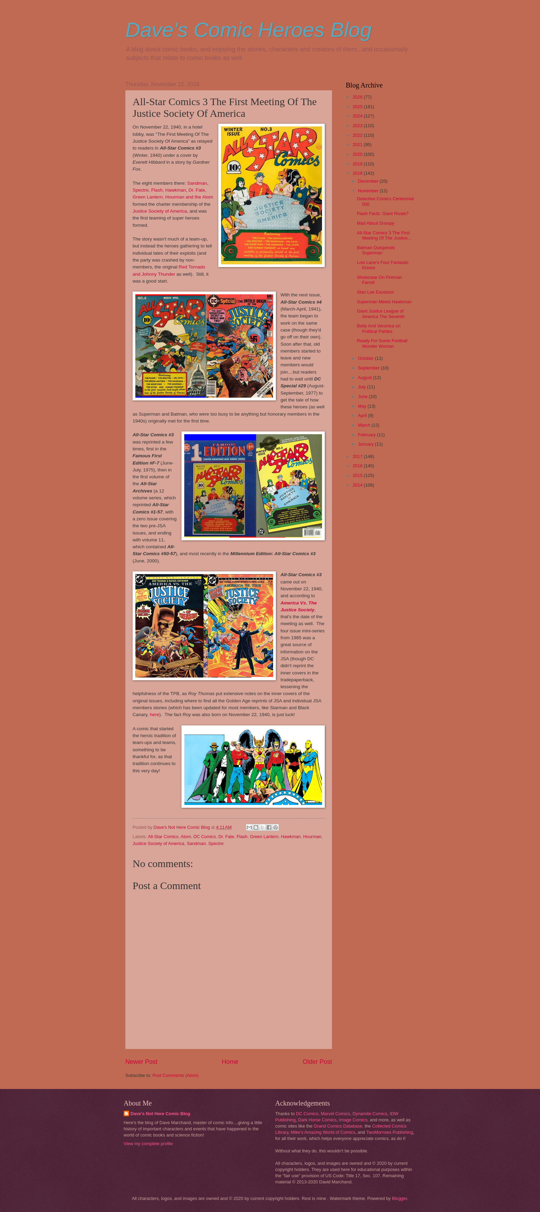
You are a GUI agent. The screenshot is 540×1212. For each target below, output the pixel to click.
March (364, 425)
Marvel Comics (335, 1113)
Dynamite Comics (370, 1113)
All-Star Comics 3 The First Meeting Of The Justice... (384, 235)
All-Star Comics (163, 836)
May (362, 406)
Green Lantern (148, 197)
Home (230, 1061)
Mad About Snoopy (375, 223)
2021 (358, 144)
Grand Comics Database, (339, 1126)
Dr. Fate (196, 190)
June (363, 396)
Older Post (317, 1061)
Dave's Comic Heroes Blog (248, 29)
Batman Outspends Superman (376, 250)
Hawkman (175, 190)
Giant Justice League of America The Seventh (381, 313)
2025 (358, 106)
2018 (358, 173)
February (367, 434)
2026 (358, 97)
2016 (358, 465)
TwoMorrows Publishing (389, 1132)
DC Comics (205, 836)
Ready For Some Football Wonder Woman (382, 343)
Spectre (141, 190)
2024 (358, 116)
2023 (358, 125)
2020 (358, 154)
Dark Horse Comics (317, 1119)
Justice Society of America (160, 211)
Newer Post (141, 1061)
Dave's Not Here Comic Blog (160, 1113)
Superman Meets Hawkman (384, 301)
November (369, 190)
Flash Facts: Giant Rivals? (382, 213)
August (365, 377)
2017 (358, 456)
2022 (358, 135)
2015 (358, 475)
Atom (186, 836)
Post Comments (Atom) (176, 1075)
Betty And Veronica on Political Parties (379, 328)
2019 (358, 163)
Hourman (312, 836)
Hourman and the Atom (189, 197)
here (154, 714)
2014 (358, 485)
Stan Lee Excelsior (375, 292)
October (366, 358)
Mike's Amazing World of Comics (323, 1132)
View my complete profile (148, 1143)
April (363, 415)
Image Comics (353, 1119)
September (369, 367)
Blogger (399, 1198)
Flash (157, 190)
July (362, 386)
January (366, 444)
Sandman (197, 183)
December (369, 181)
